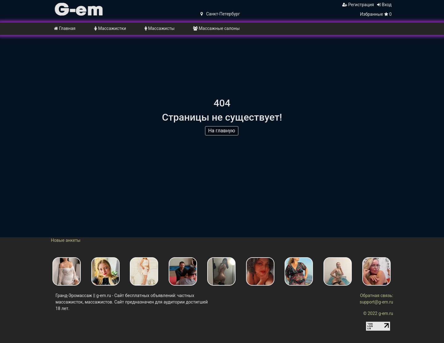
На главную (222, 131)
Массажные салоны (216, 28)
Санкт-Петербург (220, 13)
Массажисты (160, 28)
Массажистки (110, 28)
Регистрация (358, 4)
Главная (65, 28)
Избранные (376, 14)
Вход (384, 4)
